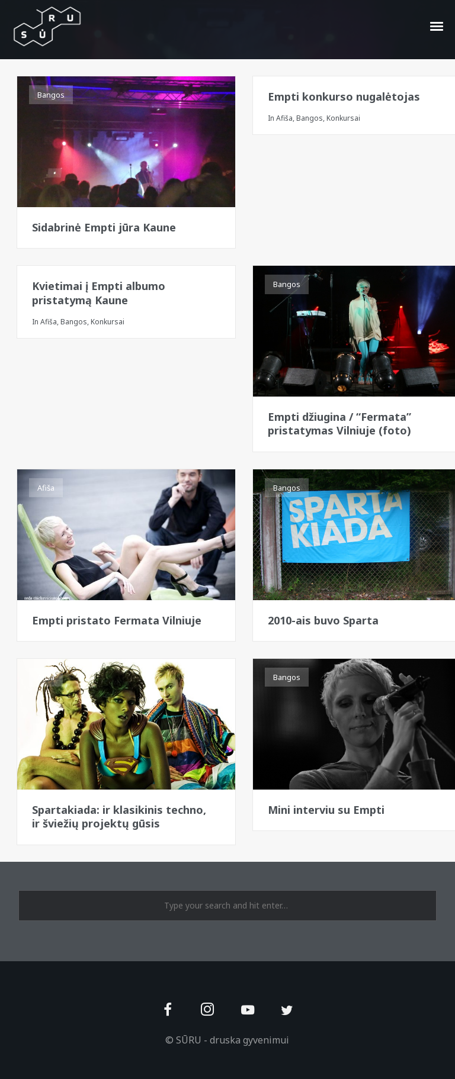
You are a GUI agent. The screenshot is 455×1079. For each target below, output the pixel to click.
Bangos (51, 94)
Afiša (284, 118)
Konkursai (343, 118)
